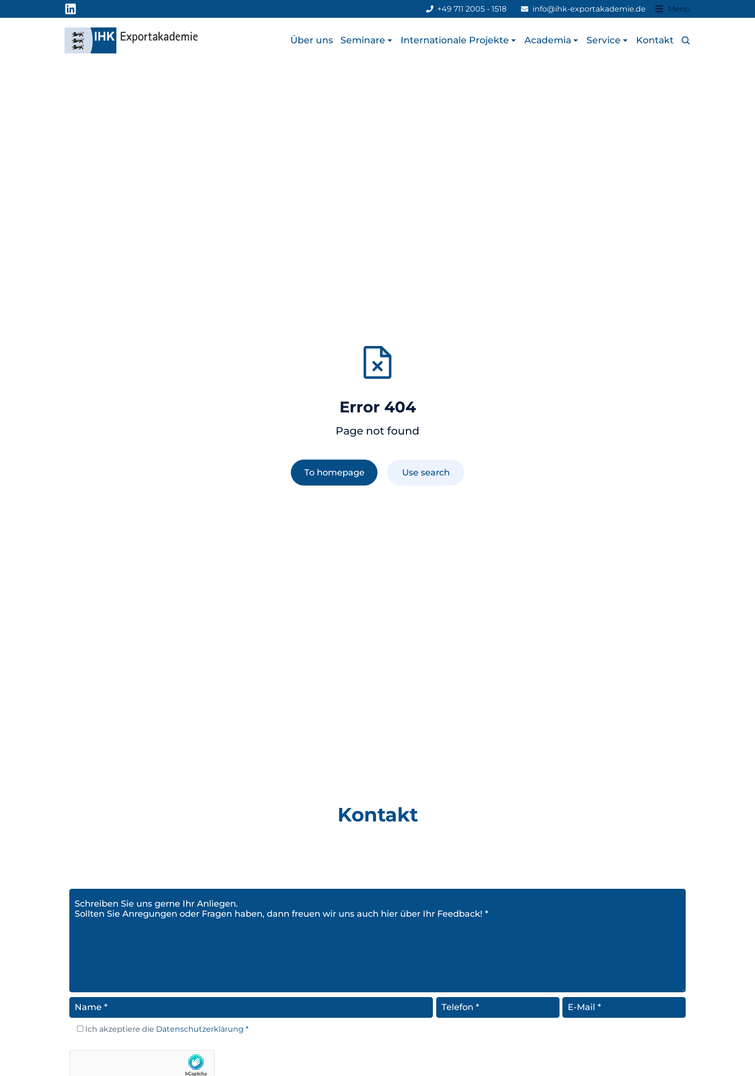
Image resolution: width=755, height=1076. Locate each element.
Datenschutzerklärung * (201, 1029)
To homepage (334, 472)
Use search (426, 472)
